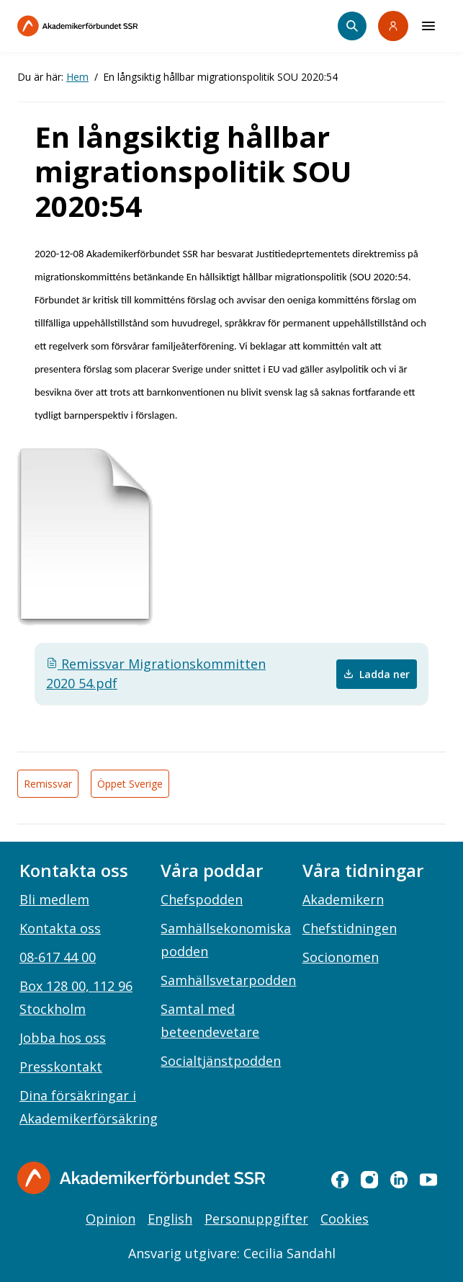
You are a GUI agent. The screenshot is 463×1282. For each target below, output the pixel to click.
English (170, 1218)
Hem (77, 77)
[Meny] (428, 26)
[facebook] (340, 1179)
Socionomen (340, 957)
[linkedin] (399, 1179)
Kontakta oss (60, 928)
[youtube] (428, 1179)
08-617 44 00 (57, 957)
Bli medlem (54, 899)
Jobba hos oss (62, 1037)
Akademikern (343, 899)
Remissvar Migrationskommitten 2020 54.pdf (156, 673)
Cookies (344, 1218)
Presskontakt (60, 1066)
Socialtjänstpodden (221, 1060)
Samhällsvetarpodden (228, 980)
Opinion (110, 1218)
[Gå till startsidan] (141, 1178)
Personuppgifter (256, 1218)
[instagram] (369, 1179)
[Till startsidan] (108, 26)
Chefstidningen (349, 928)
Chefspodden (202, 899)
